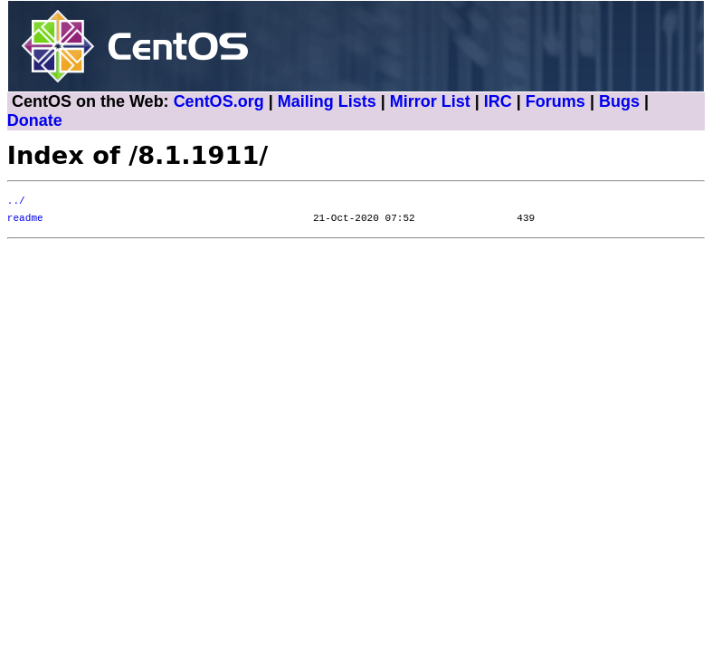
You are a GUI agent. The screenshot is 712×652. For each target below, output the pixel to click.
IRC (498, 101)
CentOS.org (219, 101)
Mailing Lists (327, 101)
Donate (34, 120)
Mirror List (430, 101)
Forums (555, 101)
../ (16, 201)
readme (25, 218)
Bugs (619, 101)
